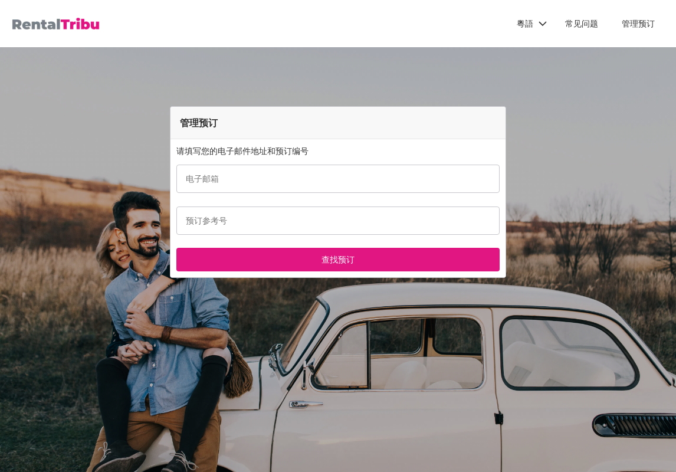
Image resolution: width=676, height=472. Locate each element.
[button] (532, 23)
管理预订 (638, 23)
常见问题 (581, 23)
